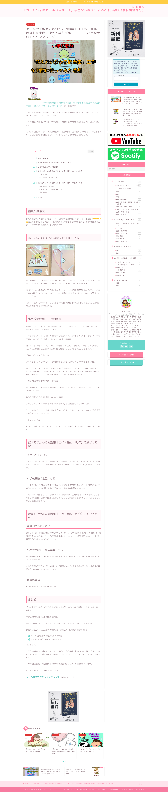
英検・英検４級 (128, 233)
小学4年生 (128, 267)
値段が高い (43, 192)
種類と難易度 (43, 158)
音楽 (128, 286)
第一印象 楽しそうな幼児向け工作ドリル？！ (55, 162)
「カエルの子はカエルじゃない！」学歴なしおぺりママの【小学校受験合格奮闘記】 (84, 10)
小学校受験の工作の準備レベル (50, 189)
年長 (128, 197)
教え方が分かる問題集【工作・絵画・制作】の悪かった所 (60, 183)
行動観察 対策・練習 (128, 207)
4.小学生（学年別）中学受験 (127, 258)
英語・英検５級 (128, 241)
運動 (128, 283)
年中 (128, 192)
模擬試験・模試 (128, 199)
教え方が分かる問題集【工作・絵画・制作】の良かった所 (60, 171)
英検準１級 (128, 239)
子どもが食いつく (45, 175)
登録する (126, 84)
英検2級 (128, 228)
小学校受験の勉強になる (48, 177)
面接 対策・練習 (128, 212)
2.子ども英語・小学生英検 (127, 219)
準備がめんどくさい (46, 186)
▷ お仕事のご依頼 (126, 362)
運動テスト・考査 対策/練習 (128, 209)
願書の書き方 (128, 215)
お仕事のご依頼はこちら (32, 789)
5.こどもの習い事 (127, 280)
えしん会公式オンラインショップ (43, 676)
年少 (128, 194)
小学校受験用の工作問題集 (48, 167)
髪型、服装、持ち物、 (126, 188)
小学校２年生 (128, 275)
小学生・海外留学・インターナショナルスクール (128, 225)
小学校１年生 (128, 273)
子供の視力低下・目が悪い (128, 265)
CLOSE (91, 151)
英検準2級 (128, 236)
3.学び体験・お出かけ (127, 246)
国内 (128, 250)
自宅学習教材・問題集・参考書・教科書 (128, 203)
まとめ (40, 197)
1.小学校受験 (30, 24)
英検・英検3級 (128, 231)
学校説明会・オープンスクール (128, 185)
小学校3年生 (128, 270)
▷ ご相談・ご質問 (126, 354)
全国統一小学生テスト (128, 262)
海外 (128, 253)
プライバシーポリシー (48, 789)
